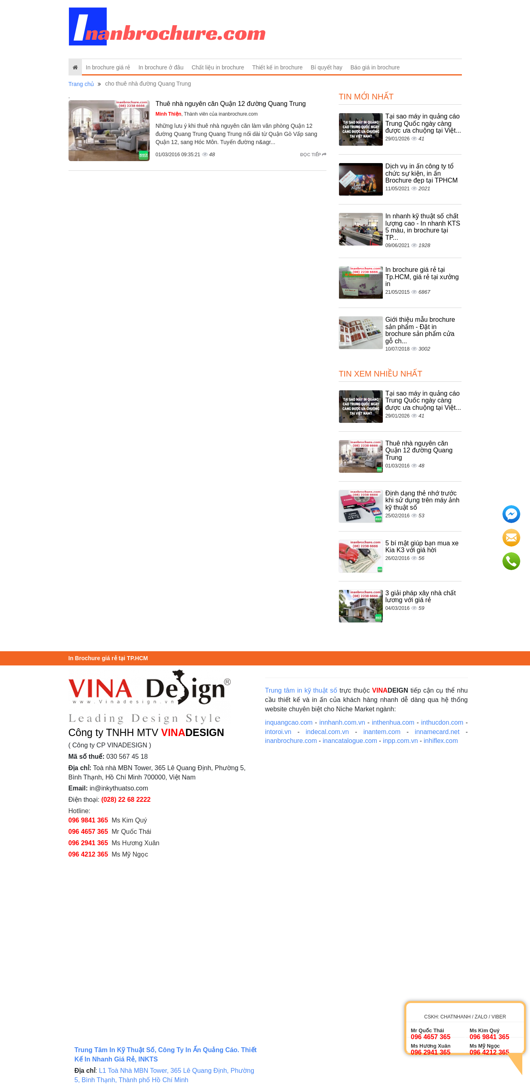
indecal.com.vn (327, 731)
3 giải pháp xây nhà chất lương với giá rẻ (420, 597)
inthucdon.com (442, 722)
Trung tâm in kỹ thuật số (301, 690)
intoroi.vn (278, 731)
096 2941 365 (88, 843)
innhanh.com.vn (342, 722)
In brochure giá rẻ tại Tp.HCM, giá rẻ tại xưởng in (422, 276)
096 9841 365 (88, 820)
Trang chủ (81, 84)
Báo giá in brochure (374, 67)
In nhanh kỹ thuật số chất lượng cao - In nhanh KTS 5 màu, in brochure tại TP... (422, 227)
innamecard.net (437, 731)
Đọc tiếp (313, 154)
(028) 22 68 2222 (126, 799)
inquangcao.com (289, 722)
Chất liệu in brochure (217, 67)
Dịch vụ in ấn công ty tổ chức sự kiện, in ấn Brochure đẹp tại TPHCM (421, 173)
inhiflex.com (441, 740)
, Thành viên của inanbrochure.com (207, 114)
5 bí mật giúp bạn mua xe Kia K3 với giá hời (422, 547)
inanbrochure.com (291, 740)
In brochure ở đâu (160, 67)
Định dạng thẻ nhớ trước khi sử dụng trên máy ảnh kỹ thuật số (422, 500)
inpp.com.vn (400, 740)
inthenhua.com (393, 722)
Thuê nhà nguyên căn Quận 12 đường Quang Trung (231, 103)
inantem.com (382, 731)
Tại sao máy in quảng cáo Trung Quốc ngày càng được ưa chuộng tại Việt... (423, 123)
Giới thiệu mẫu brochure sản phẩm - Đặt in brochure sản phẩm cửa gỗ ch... (420, 330)
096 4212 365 (88, 854)
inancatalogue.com (350, 740)
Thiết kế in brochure (277, 67)
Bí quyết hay (326, 67)
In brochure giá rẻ (108, 67)
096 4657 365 (88, 831)
